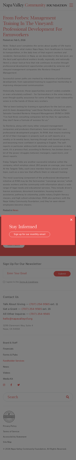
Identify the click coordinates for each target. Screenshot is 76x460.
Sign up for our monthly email (29, 234)
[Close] (71, 219)
